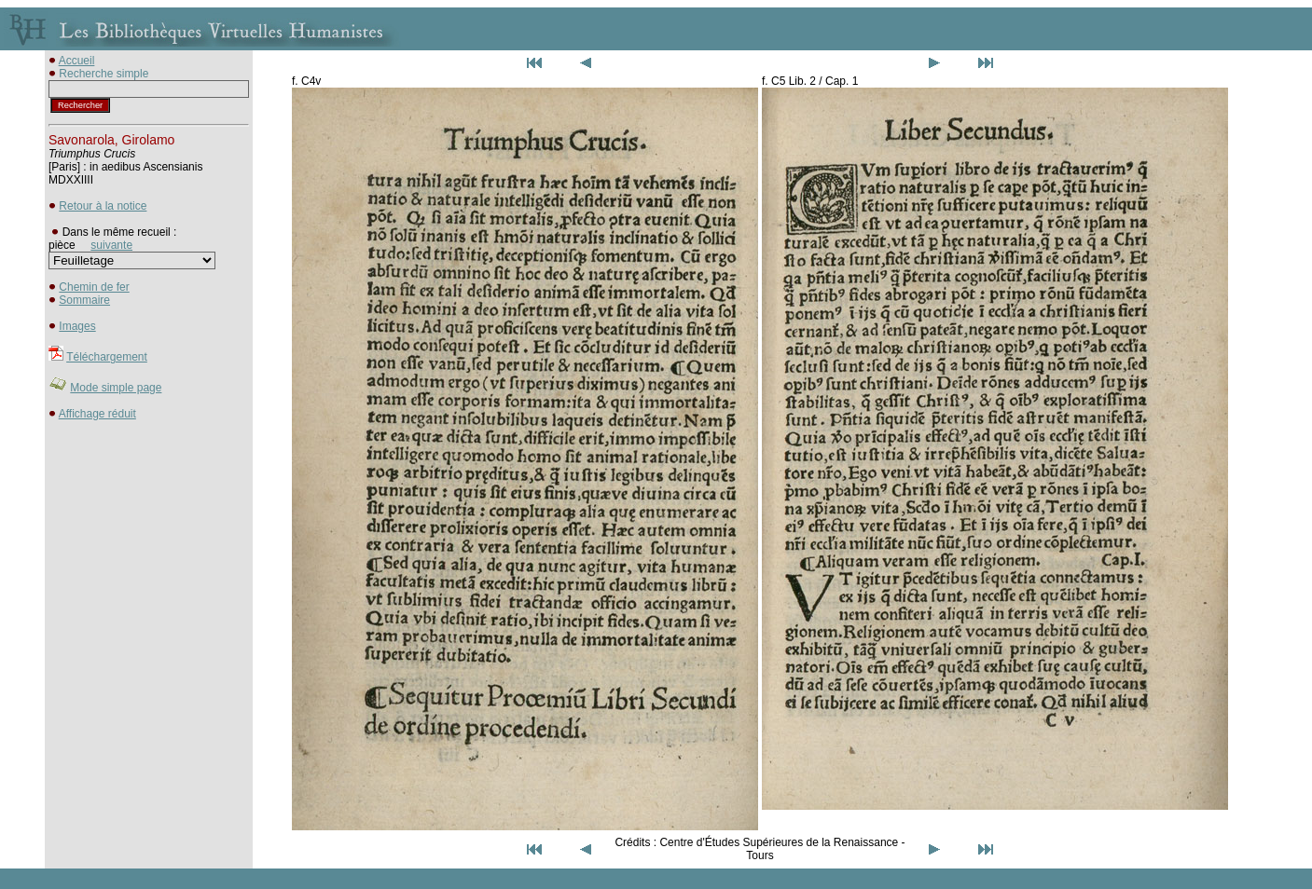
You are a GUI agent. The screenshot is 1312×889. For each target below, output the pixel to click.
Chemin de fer (94, 287)
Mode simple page (115, 387)
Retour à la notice (102, 205)
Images (77, 326)
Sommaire (84, 300)
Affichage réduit (97, 413)
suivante (111, 245)
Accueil (77, 60)
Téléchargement (106, 356)
